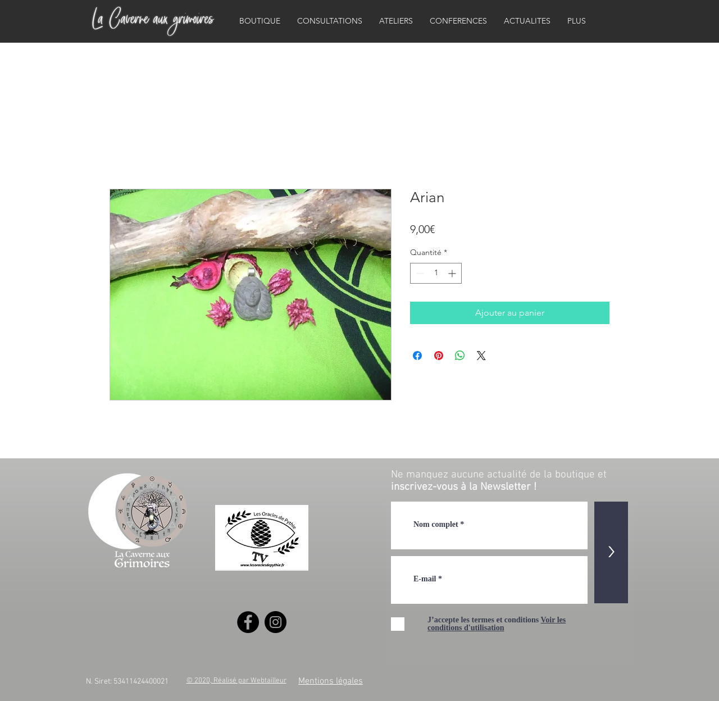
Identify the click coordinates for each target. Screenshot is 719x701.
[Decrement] (419, 273)
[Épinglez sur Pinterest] (438, 355)
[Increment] (453, 273)
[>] (611, 552)
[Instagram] (275, 622)
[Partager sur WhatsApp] (460, 355)
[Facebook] (248, 622)
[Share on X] (481, 355)
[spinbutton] (436, 273)
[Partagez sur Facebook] (417, 355)
